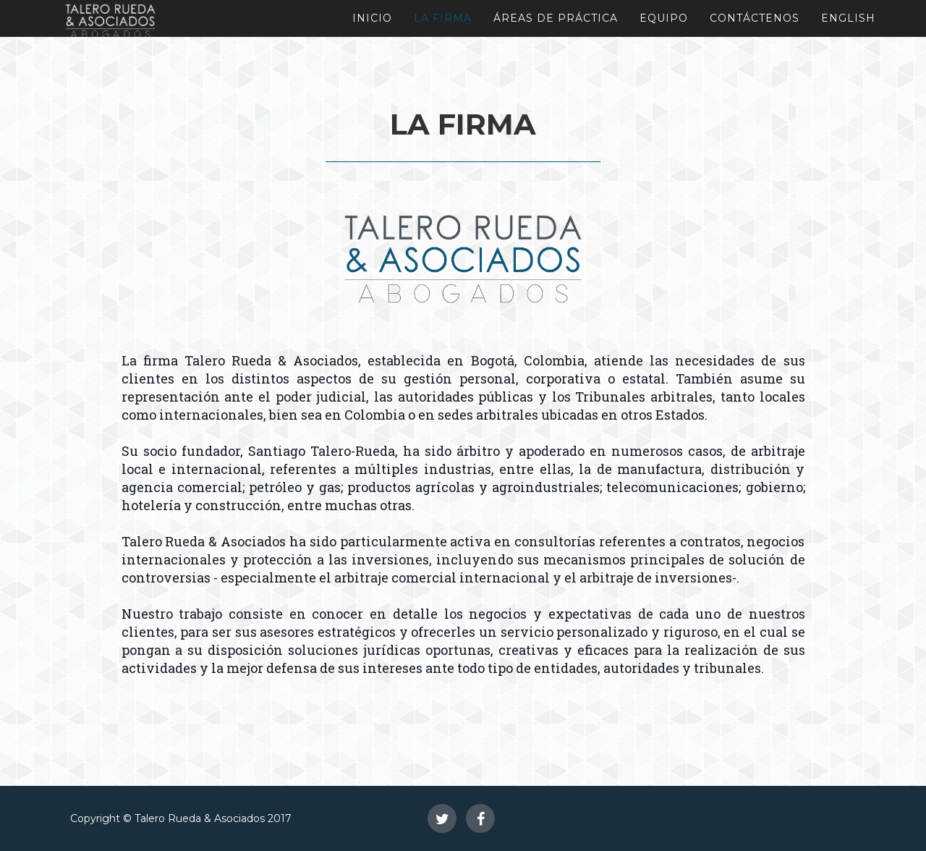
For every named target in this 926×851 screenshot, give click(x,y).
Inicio (372, 18)
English (848, 18)
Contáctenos (754, 18)
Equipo (664, 18)
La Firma (443, 18)
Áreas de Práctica (555, 18)
